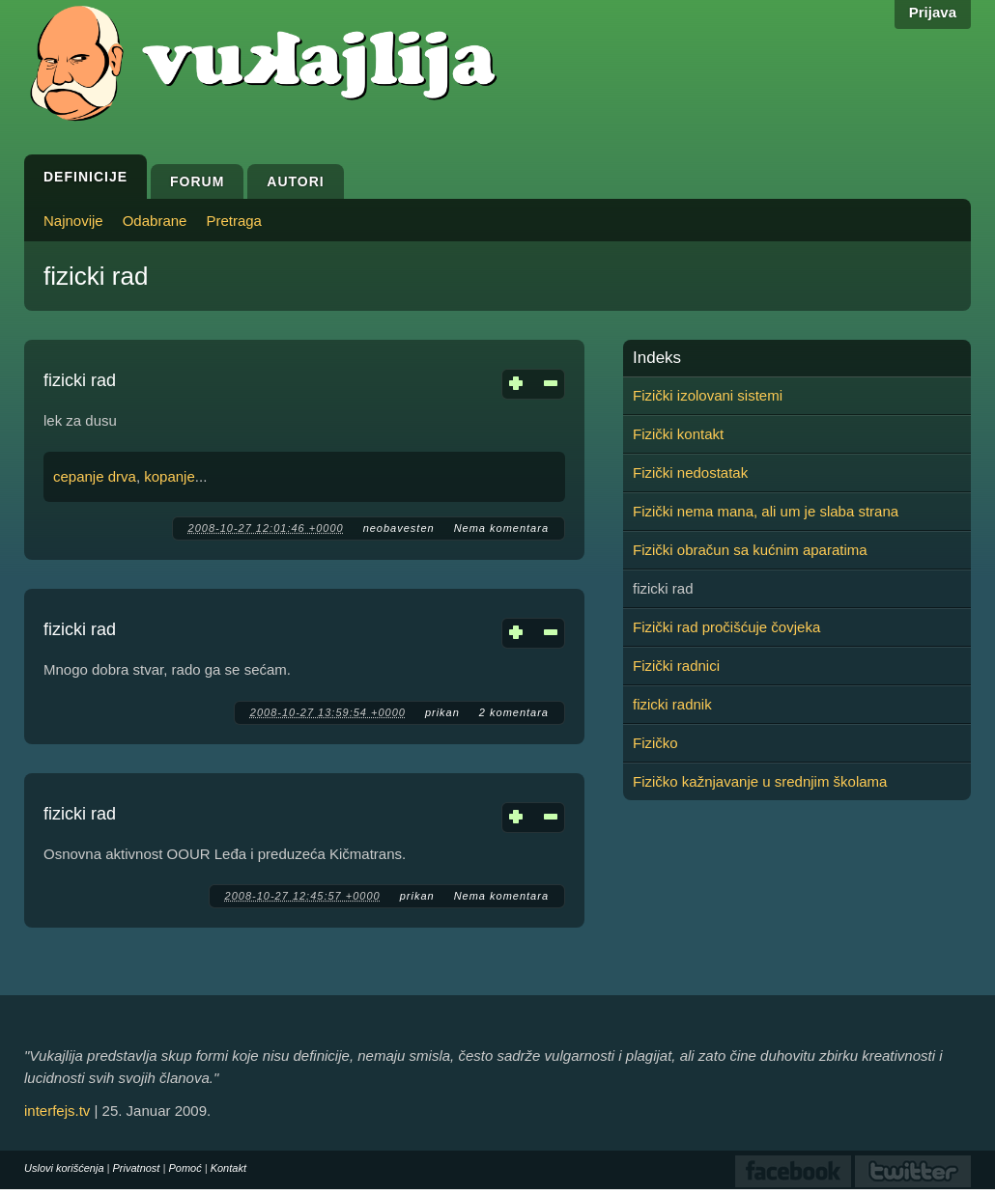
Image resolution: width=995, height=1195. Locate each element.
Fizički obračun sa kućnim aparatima (750, 550)
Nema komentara (501, 528)
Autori (295, 181)
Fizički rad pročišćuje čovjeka (726, 627)
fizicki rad (79, 380)
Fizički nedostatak (690, 472)
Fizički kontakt (678, 434)
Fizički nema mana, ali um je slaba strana (765, 511)
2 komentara (514, 712)
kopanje (169, 476)
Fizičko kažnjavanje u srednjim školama (760, 781)
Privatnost (136, 1168)
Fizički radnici (676, 665)
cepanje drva (94, 476)
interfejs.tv (57, 1110)
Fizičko (655, 743)
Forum (197, 181)
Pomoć (184, 1168)
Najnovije (73, 220)
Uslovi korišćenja (64, 1168)
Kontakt (228, 1168)
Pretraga (234, 220)
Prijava (932, 12)
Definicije (85, 176)
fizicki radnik (672, 704)
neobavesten (399, 528)
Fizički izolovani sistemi (707, 395)
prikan (442, 712)
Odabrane (155, 220)
